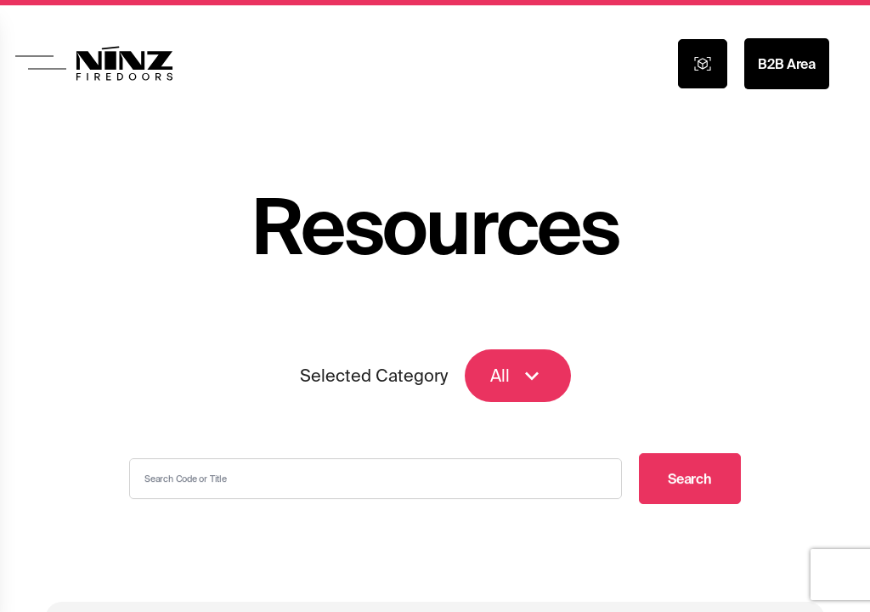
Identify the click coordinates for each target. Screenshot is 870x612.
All (517, 376)
